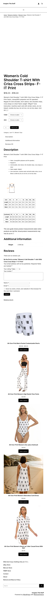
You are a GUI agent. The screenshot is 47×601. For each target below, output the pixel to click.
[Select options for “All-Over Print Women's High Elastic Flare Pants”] (23, 402)
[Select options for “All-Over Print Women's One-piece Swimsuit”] (23, 453)
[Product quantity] (6, 129)
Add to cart (14, 129)
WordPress (26, 596)
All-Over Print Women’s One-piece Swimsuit (23, 447)
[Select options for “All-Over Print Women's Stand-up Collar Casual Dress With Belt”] (23, 556)
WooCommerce (39, 596)
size (5, 122)
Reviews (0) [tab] (9, 146)
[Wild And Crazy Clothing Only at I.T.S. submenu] (28, 563)
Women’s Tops (18, 134)
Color (5, 117)
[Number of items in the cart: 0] (42, 3)
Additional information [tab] (12, 142)
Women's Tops (22, 15)
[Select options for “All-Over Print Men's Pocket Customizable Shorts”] (23, 351)
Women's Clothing (12, 15)
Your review (8, 273)
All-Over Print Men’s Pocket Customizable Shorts (23, 345)
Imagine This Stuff (9, 3)
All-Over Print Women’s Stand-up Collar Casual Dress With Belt (23, 549)
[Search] (41, 588)
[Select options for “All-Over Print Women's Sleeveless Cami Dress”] (23, 504)
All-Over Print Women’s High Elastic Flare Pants (23, 396)
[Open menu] (24, 10)
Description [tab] (9, 139)
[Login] (38, 3)
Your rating (8, 271)
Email (6, 288)
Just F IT (11, 134)
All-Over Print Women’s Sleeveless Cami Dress (23, 497)
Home (5, 15)
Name (6, 285)
